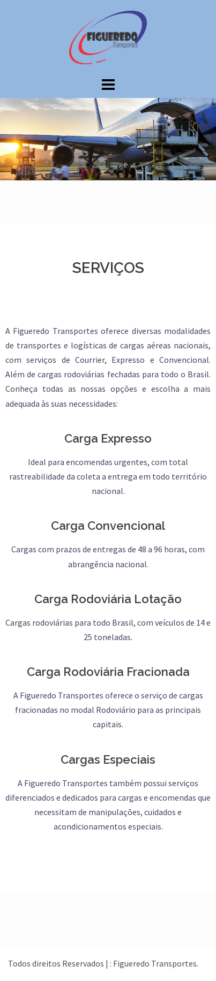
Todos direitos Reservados (57, 963)
